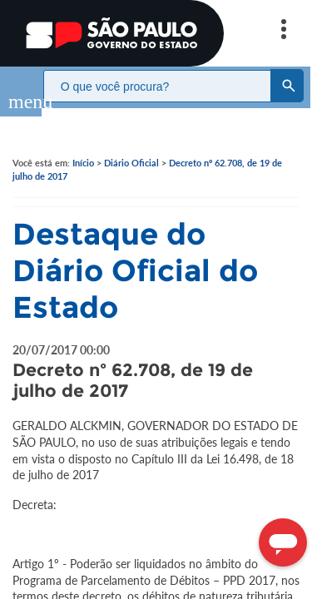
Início (83, 146)
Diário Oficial (131, 146)
